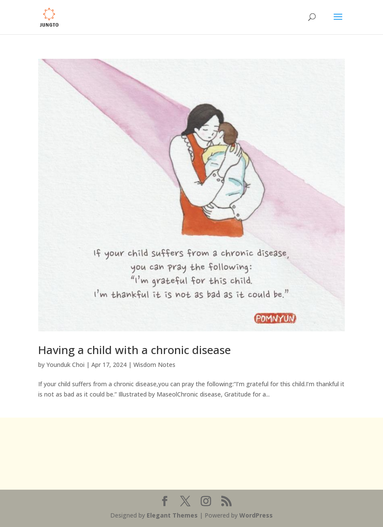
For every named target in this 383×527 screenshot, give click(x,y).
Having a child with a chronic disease (134, 349)
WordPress (256, 515)
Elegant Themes (172, 515)
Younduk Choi (65, 364)
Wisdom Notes (154, 364)
